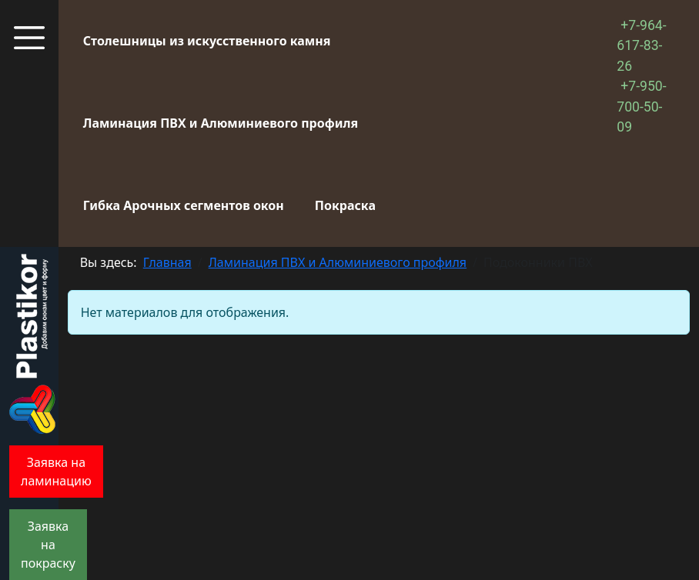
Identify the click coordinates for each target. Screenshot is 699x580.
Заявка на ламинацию (56, 471)
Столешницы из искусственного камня (207, 40)
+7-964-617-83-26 (641, 46)
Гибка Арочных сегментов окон (183, 205)
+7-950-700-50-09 (641, 106)
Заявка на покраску (48, 545)
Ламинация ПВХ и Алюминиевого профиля (220, 123)
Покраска (345, 205)
